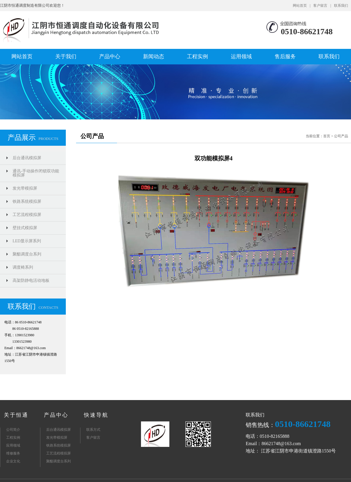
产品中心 (109, 56)
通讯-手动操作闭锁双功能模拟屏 (36, 173)
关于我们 (65, 56)
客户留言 (320, 6)
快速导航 (96, 415)
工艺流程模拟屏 (27, 214)
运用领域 (241, 56)
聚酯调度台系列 (27, 254)
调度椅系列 (23, 267)
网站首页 (300, 6)
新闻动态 (153, 56)
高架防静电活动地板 (31, 280)
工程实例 (197, 56)
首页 (326, 136)
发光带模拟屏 (25, 188)
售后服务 (285, 56)
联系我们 (341, 6)
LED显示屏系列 (27, 241)
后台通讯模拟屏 (27, 158)
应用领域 (13, 445)
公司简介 (13, 430)
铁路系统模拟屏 (27, 201)
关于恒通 (16, 415)
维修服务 (13, 453)
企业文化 (13, 461)
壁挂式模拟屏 (25, 228)
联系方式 (93, 430)
